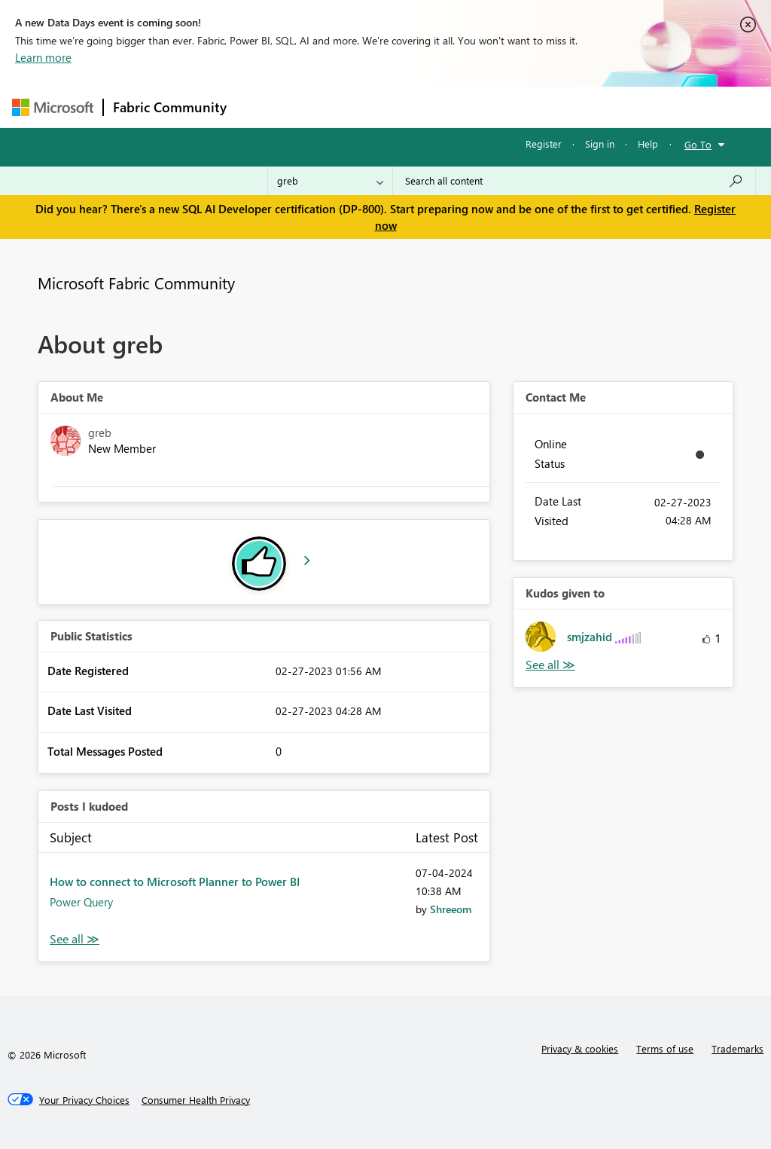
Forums (261, 106)
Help (648, 143)
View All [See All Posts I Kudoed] (74, 939)
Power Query (81, 901)
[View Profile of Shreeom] (450, 909)
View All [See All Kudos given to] (550, 665)
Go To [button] (698, 144)
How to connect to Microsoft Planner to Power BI (175, 881)
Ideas (389, 106)
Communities (456, 106)
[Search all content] (574, 181)
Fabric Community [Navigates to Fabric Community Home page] (170, 107)
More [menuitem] (574, 106)
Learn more (43, 57)
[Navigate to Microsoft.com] (52, 107)
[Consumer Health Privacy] (196, 1100)
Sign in (599, 143)
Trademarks (737, 1048)
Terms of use (664, 1048)
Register (544, 143)
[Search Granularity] (330, 181)
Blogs (523, 106)
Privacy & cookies (579, 1048)
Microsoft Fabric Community (136, 282)
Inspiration (327, 106)
